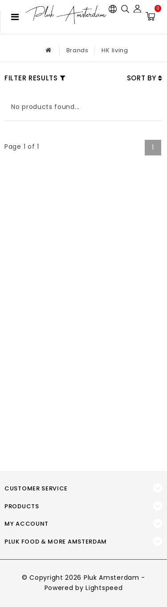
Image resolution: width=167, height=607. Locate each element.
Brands (77, 50)
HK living (115, 50)
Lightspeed (104, 587)
